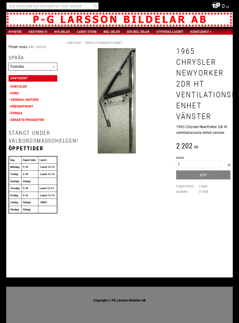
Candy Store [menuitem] (87, 32)
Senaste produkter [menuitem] (27, 119)
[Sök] (95, 6)
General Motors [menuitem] (24, 99)
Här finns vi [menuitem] (37, 32)
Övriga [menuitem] (16, 113)
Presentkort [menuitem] (21, 106)
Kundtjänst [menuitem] (199, 32)
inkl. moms (37, 46)
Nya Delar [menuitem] (62, 32)
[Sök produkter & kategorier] (52, 6)
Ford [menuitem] (14, 93)
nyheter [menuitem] (15, 32)
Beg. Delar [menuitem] (112, 32)
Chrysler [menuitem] (18, 86)
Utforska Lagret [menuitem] (169, 32)
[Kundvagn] (219, 6)
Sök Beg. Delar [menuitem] (138, 32)
